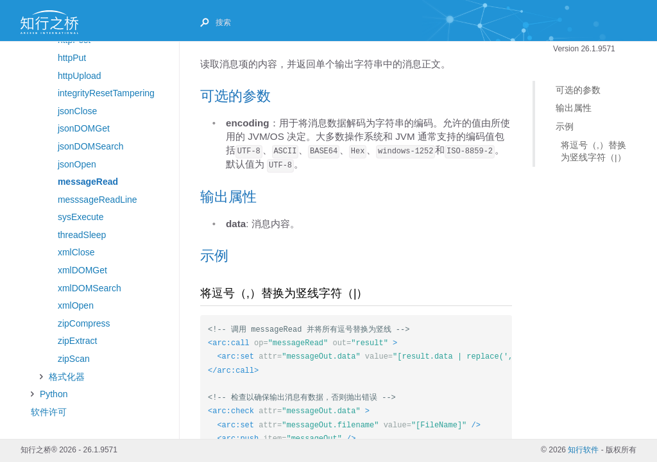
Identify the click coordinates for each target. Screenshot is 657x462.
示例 (565, 127)
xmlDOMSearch (89, 288)
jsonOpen (77, 164)
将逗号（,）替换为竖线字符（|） (593, 151)
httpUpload (79, 76)
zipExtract (77, 341)
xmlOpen (76, 305)
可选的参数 (578, 90)
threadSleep (82, 235)
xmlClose (76, 252)
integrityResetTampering (106, 93)
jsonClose (77, 111)
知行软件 (583, 449)
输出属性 (574, 108)
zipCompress (84, 323)
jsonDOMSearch (91, 146)
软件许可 (49, 412)
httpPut (72, 58)
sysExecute (81, 217)
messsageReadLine (97, 199)
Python (54, 394)
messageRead (88, 181)
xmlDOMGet (82, 270)
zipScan (74, 359)
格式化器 (67, 377)
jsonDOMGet (84, 128)
